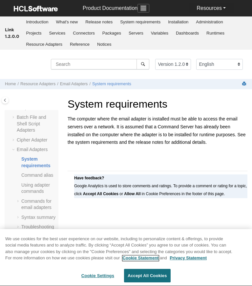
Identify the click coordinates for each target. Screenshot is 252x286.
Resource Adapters (44, 44)
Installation (178, 21)
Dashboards (187, 33)
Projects (34, 33)
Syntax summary (38, 217)
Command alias (37, 175)
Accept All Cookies (147, 278)
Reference (80, 44)
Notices (104, 44)
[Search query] (100, 64)
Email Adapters (74, 84)
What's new (67, 21)
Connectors (83, 33)
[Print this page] (244, 84)
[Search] (142, 64)
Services (57, 33)
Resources (209, 8)
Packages (111, 33)
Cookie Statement (141, 261)
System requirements (140, 21)
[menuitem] (37, 22)
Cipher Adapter (32, 140)
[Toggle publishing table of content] (5, 100)
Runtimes (215, 33)
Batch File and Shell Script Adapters (31, 124)
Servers (136, 33)
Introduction (37, 21)
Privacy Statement (188, 261)
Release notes (99, 21)
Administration (209, 21)
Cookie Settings (97, 278)
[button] (14, 117)
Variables (159, 33)
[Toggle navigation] (143, 8)
